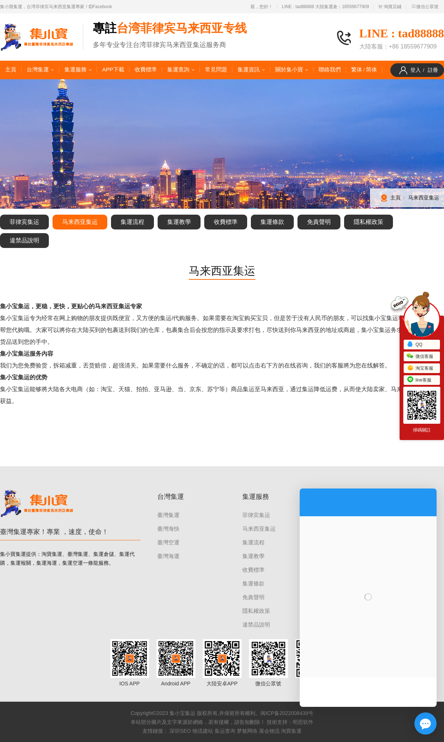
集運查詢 (178, 69)
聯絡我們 (330, 69)
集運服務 (75, 69)
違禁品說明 (24, 240)
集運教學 (179, 222)
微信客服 (420, 356)
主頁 (10, 69)
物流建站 (202, 731)
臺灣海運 (168, 556)
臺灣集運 (168, 515)
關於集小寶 (289, 69)
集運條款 (272, 222)
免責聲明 (319, 222)
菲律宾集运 (24, 222)
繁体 (356, 69)
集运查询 (225, 731)
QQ (415, 344)
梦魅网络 (247, 731)
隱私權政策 (368, 222)
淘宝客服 (420, 368)
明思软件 (303, 722)
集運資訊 (249, 69)
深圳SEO (180, 731)
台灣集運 (38, 69)
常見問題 (216, 69)
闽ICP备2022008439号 (286, 713)
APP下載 (113, 69)
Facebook (100, 6)
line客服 (419, 380)
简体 (371, 69)
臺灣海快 (168, 529)
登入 (415, 70)
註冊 (433, 70)
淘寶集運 (291, 731)
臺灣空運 (168, 542)
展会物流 (269, 731)
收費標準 (146, 69)
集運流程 (132, 222)
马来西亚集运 (423, 198)
